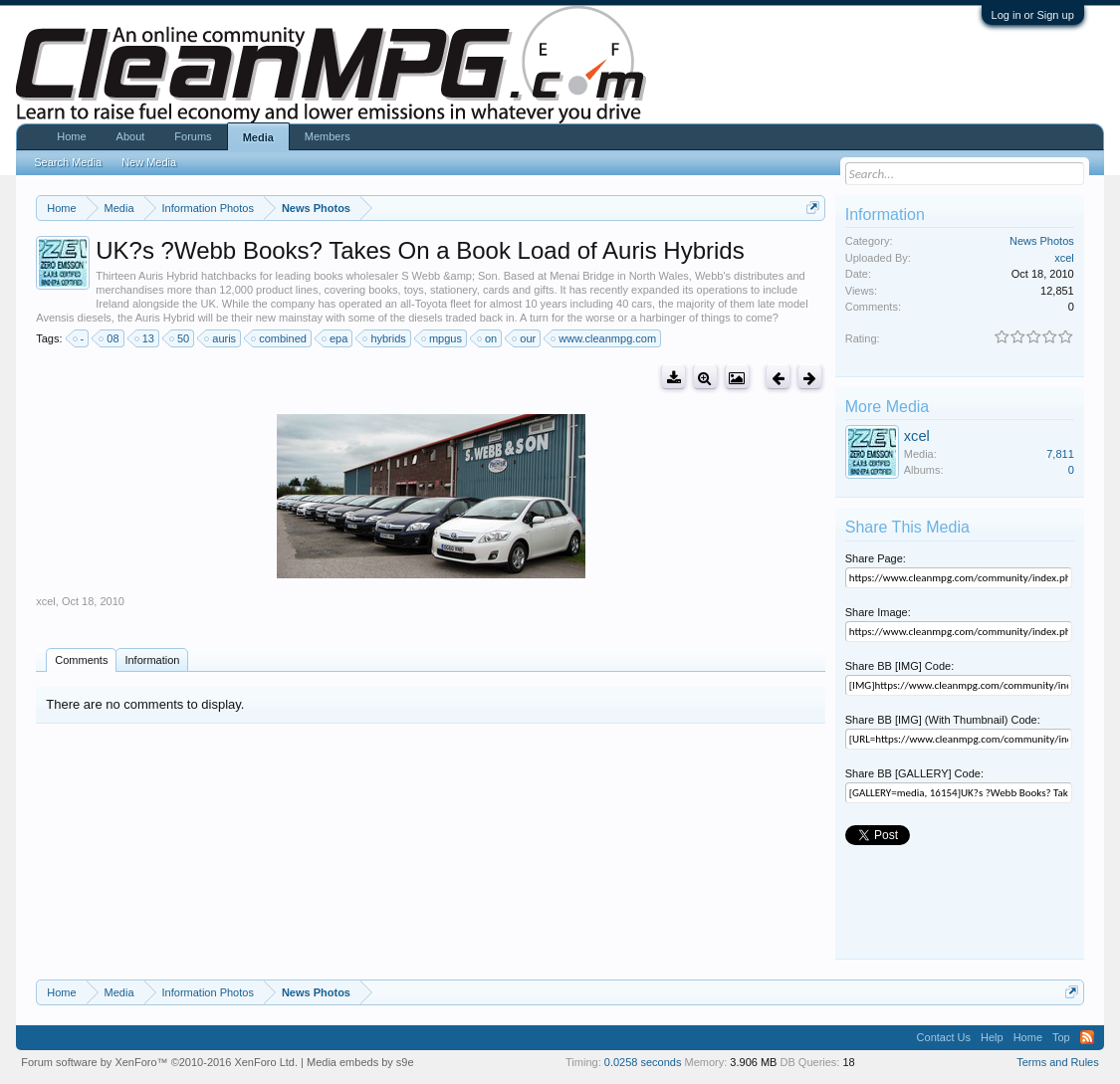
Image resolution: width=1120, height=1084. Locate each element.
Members (327, 136)
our (525, 338)
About (130, 136)
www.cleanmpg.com (604, 338)
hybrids (384, 338)
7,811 (1060, 454)
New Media (148, 162)
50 (180, 338)
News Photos (1041, 241)
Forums (192, 136)
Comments (81, 660)
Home (71, 136)
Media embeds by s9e (360, 1062)
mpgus (442, 338)
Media (258, 137)
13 (145, 338)
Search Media (68, 162)
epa (335, 338)
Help (992, 1037)
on (488, 338)
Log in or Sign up (1033, 15)
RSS (1087, 1037)
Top (1061, 1037)
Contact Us (944, 1037)
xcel (46, 601)
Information (151, 660)
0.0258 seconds (643, 1062)
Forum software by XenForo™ (159, 1062)
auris (221, 338)
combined (280, 338)
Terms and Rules (1057, 1062)
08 (109, 338)
